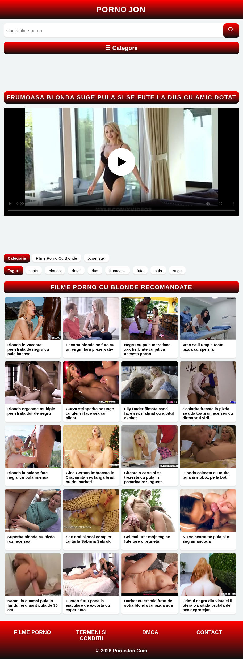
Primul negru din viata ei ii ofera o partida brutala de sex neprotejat (207, 605)
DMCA (150, 632)
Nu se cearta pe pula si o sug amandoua (206, 539)
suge (177, 270)
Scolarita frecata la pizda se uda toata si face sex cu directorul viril (208, 413)
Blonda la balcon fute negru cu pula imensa (27, 475)
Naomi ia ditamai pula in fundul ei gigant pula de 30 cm (32, 605)
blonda (55, 270)
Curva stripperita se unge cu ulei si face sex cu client (90, 413)
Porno (121, 9)
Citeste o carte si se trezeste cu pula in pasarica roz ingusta (143, 477)
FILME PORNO (32, 632)
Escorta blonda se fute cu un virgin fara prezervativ (90, 347)
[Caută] (231, 30)
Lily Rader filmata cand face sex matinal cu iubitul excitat (149, 413)
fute (140, 270)
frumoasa (117, 270)
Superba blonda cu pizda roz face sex (31, 539)
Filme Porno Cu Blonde (56, 258)
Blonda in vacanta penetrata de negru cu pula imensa (28, 349)
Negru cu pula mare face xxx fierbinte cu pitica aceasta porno (147, 349)
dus (95, 270)
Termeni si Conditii (91, 635)
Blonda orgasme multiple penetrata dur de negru (31, 411)
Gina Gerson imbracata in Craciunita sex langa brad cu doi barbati (90, 477)
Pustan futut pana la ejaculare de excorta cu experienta (88, 605)
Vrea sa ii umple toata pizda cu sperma (203, 347)
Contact (209, 632)
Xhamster (96, 258)
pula (158, 270)
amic (33, 270)
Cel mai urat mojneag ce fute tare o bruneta (147, 539)
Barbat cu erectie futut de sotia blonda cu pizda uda (148, 602)
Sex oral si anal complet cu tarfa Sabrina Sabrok (88, 539)
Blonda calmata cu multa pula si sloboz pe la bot (206, 475)
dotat (76, 270)
